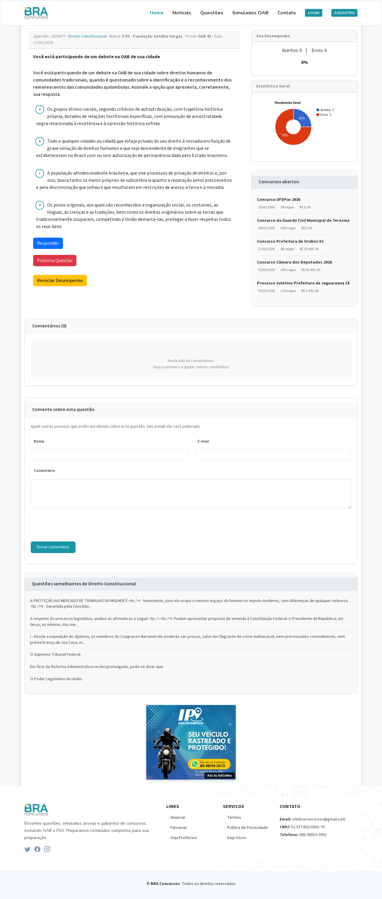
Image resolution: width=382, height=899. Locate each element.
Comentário (44, 470)
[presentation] (76, 525)
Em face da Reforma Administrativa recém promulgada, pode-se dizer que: (97, 667)
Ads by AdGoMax (219, 775)
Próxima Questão (55, 260)
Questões (211, 13)
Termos (234, 817)
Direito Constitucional (87, 36)
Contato (287, 13)
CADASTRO (344, 12)
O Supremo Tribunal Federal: (55, 655)
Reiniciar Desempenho (60, 280)
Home (157, 13)
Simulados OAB (250, 13)
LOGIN (313, 12)
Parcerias (178, 828)
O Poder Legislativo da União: (56, 679)
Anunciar (178, 817)
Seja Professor (183, 838)
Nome (39, 441)
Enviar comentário (53, 547)
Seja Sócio (236, 838)
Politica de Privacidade (247, 828)
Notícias (181, 13)
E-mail (203, 441)
